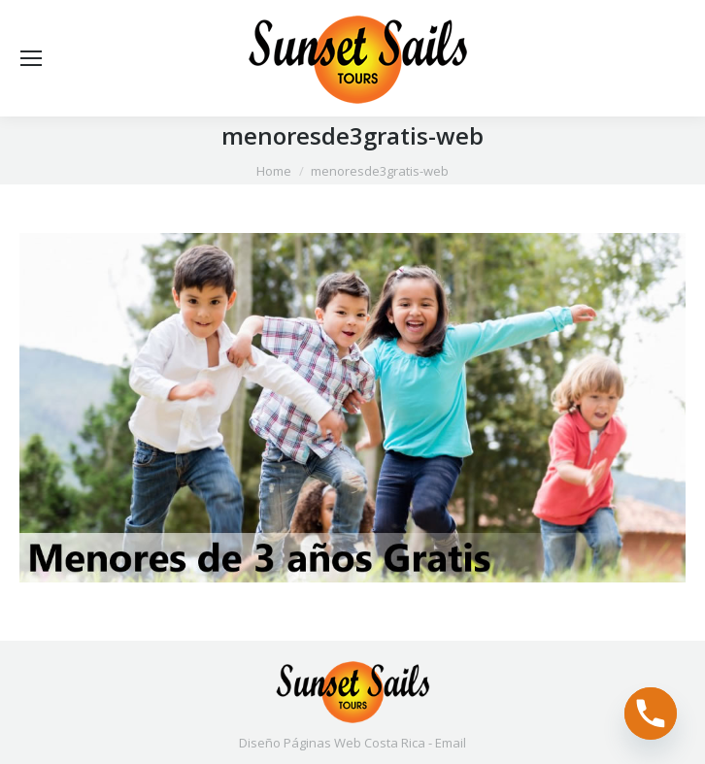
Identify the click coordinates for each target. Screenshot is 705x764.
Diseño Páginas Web (300, 742)
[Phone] (650, 713)
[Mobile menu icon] (31, 58)
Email (450, 742)
